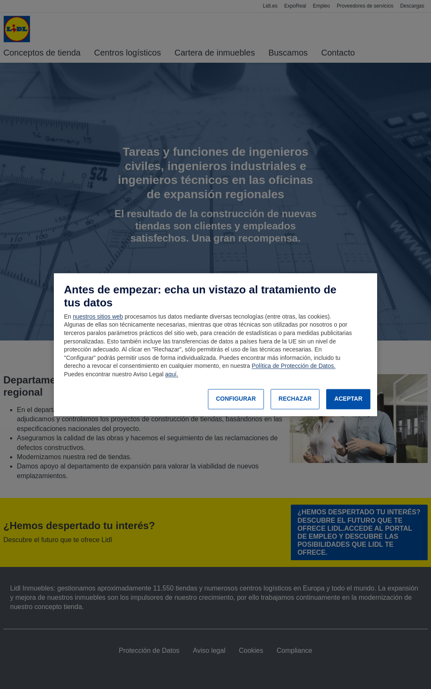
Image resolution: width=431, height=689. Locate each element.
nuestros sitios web (98, 316)
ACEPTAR (348, 399)
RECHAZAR (295, 399)
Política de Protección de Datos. (293, 366)
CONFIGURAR (236, 399)
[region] (215, 344)
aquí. (171, 374)
